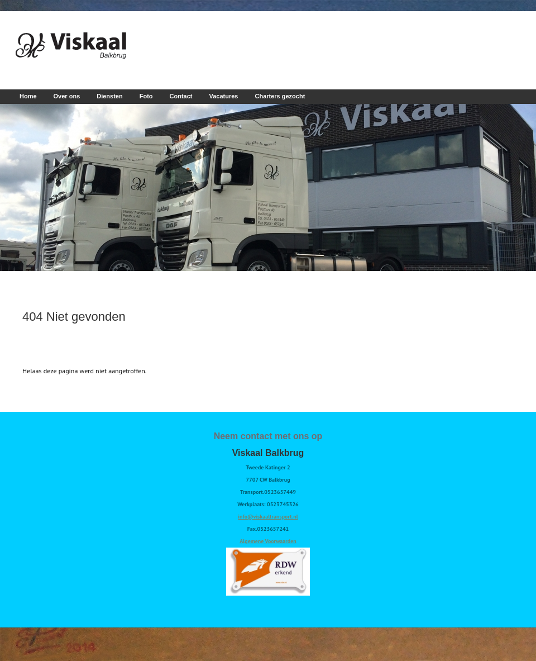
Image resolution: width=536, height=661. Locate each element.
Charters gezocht (280, 96)
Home (28, 96)
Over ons (67, 96)
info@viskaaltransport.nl (268, 516)
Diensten (109, 96)
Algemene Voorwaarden (268, 541)
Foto (146, 96)
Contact (181, 96)
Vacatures (223, 96)
